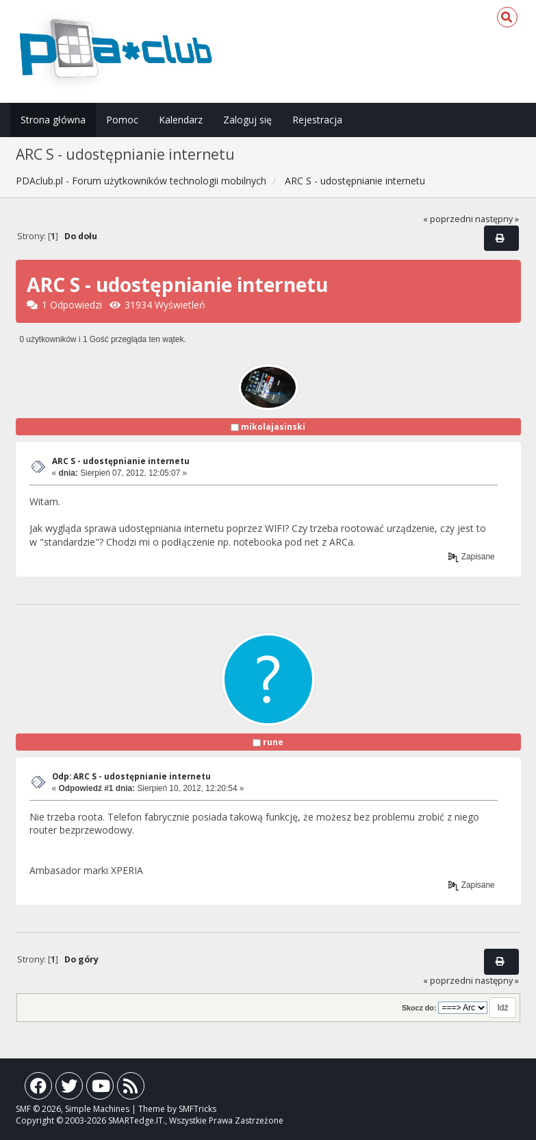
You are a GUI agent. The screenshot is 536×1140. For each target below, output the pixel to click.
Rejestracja (317, 119)
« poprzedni (448, 219)
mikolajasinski (273, 427)
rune (273, 742)
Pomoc (122, 119)
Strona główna (53, 119)
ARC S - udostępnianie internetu (121, 461)
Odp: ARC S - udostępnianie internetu (131, 776)
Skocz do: (419, 1008)
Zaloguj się (247, 119)
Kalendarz (181, 119)
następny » (497, 219)
